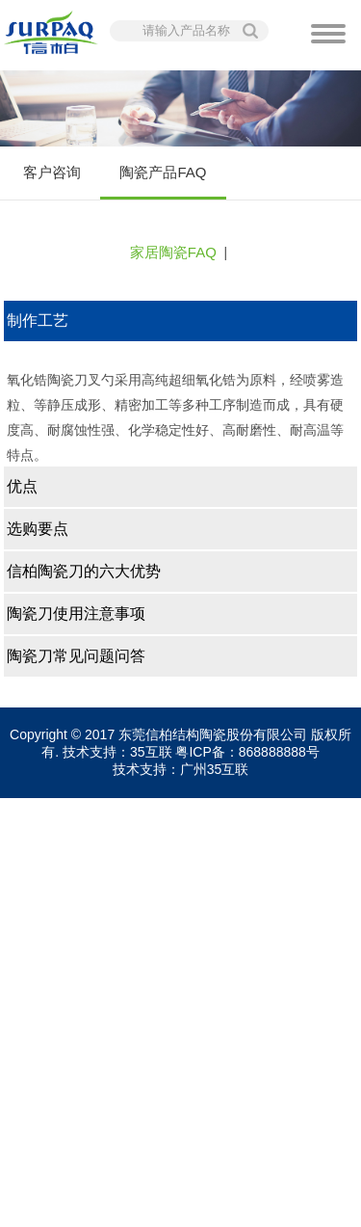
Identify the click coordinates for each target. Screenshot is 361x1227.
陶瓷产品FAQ (162, 182)
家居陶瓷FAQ (173, 252)
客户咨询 (52, 172)
